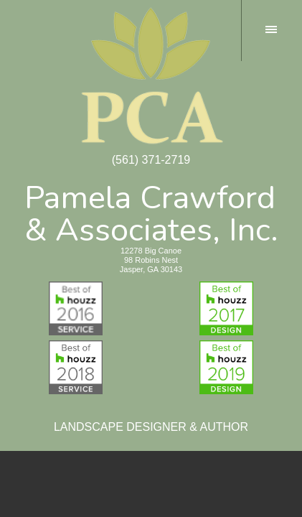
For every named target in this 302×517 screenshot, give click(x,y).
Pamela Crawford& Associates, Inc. (151, 211)
